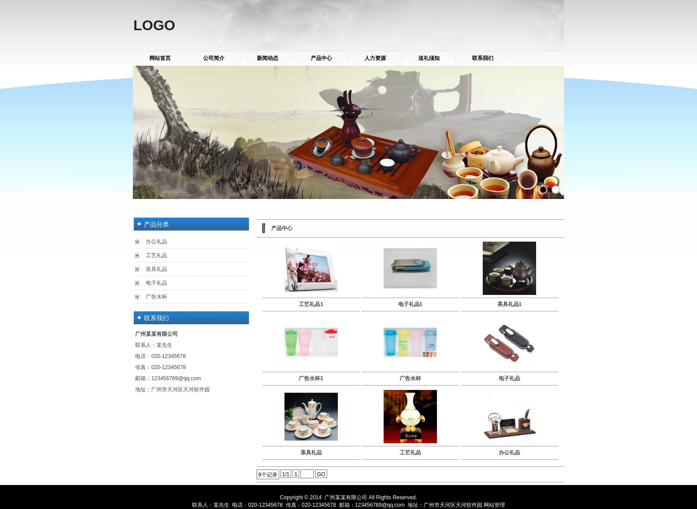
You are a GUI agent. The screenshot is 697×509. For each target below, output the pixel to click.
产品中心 (321, 58)
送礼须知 (429, 58)
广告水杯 (156, 297)
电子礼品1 (410, 304)
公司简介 (213, 58)
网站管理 (494, 505)
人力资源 (375, 58)
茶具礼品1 (509, 304)
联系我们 (482, 58)
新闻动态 (267, 58)
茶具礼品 (156, 269)
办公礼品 (156, 242)
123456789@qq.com (176, 378)
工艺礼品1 (311, 304)
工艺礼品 (156, 255)
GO (321, 474)
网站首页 (160, 58)
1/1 (286, 474)
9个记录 (267, 475)
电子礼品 (156, 283)
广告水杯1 (311, 378)
